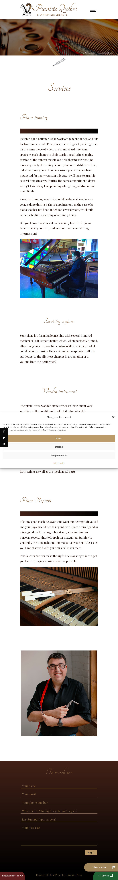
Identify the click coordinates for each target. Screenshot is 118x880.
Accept (59, 438)
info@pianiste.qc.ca (10, 875)
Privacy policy (59, 463)
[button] (113, 417)
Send (91, 853)
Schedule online (99, 867)
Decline (59, 446)
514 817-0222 (103, 875)
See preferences (59, 455)
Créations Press (74, 875)
